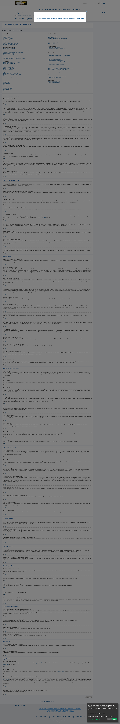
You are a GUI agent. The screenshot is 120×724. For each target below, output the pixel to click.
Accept (114, 719)
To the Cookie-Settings (94, 719)
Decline (109, 719)
